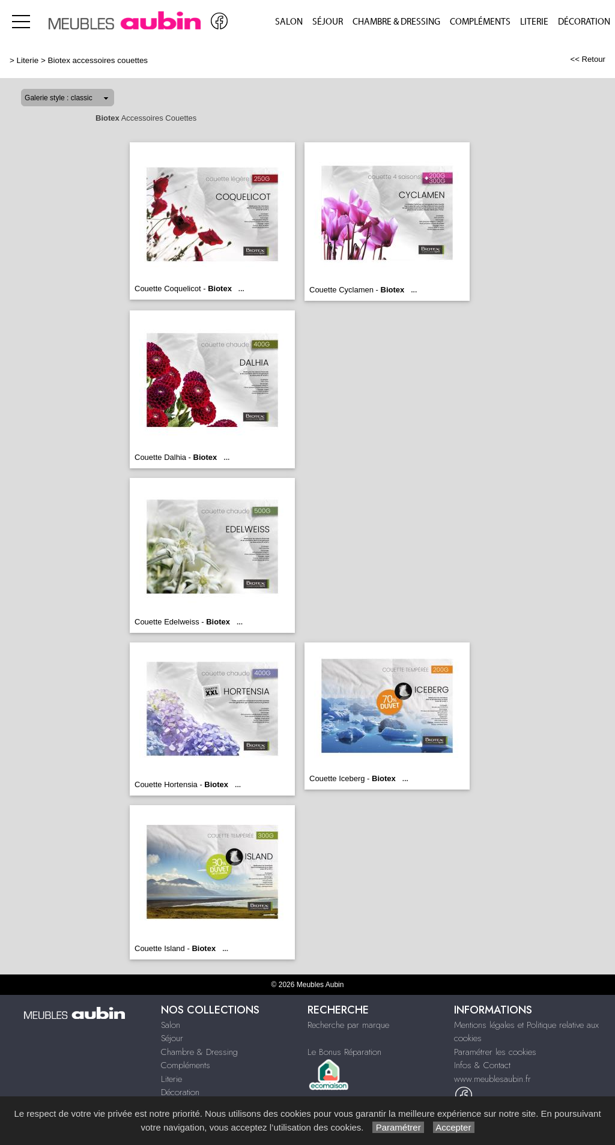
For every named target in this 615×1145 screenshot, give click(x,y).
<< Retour (587, 59)
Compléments (480, 22)
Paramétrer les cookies (495, 1052)
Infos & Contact (482, 1065)
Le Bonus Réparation (344, 1052)
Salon (289, 22)
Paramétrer (398, 1127)
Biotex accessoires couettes (98, 60)
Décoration (584, 22)
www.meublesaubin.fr (492, 1079)
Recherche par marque (348, 1025)
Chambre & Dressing (396, 22)
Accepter (454, 1127)
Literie (534, 22)
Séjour (327, 22)
